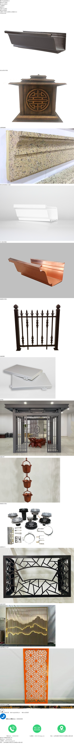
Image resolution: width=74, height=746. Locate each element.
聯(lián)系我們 (25, 712)
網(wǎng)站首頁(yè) (15, 712)
